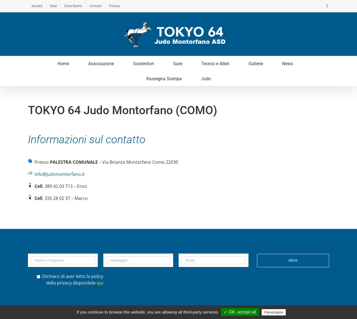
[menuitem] (37, 6)
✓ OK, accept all (240, 312)
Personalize (273, 312)
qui (100, 283)
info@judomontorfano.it (60, 174)
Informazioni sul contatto (86, 139)
